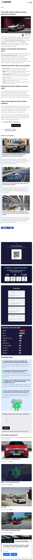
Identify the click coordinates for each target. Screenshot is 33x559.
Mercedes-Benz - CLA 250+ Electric (11, 459)
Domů (2, 7)
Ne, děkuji (14, 554)
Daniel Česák (27, 34)
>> (5, 367)
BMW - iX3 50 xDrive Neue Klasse (10, 482)
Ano (6, 419)
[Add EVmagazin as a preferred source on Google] (16, 125)
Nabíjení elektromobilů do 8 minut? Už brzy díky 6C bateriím (15, 431)
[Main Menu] (29, 3)
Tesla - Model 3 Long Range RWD (10, 530)
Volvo (14, 130)
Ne (6, 422)
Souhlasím (6, 554)
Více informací (5, 551)
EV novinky (7, 130)
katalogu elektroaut (23, 437)
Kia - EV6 (3, 507)
